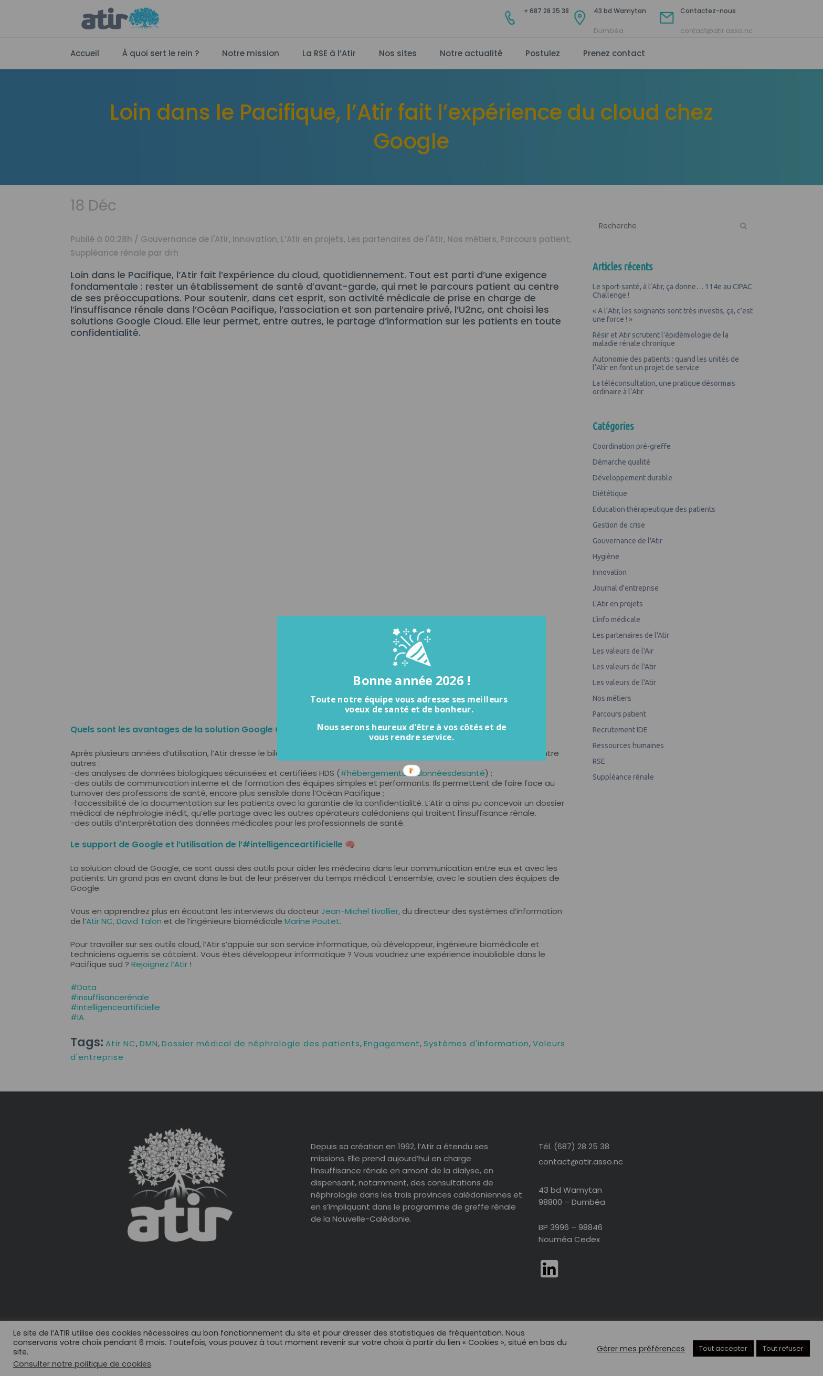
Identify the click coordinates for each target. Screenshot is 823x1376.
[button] (408, 704)
